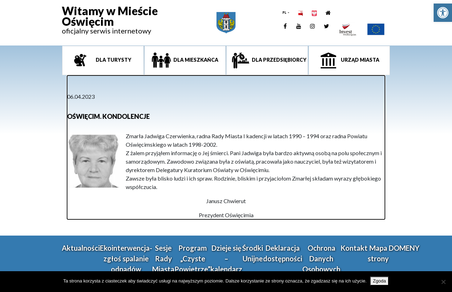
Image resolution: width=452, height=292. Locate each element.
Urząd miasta (359, 60)
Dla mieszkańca (195, 60)
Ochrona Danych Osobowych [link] (321, 258)
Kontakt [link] (354, 248)
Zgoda (379, 281)
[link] (443, 13)
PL (284, 12)
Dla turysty (113, 60)
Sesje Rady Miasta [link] (163, 258)
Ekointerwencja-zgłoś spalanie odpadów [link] (126, 258)
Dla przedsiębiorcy (279, 60)
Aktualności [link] (81, 248)
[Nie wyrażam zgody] (443, 281)
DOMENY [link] (404, 248)
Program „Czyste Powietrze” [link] (192, 258)
